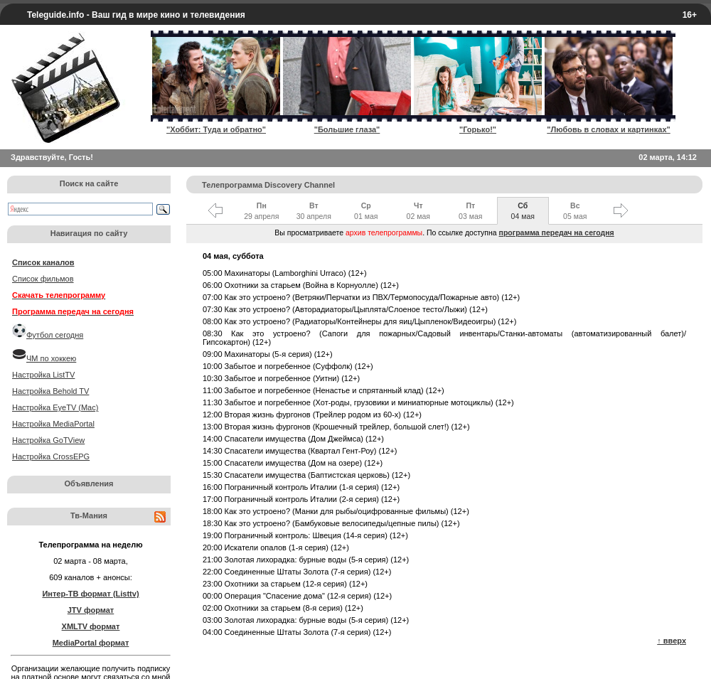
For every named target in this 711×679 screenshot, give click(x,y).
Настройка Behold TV (50, 391)
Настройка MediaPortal (53, 423)
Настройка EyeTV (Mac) (55, 407)
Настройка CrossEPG (51, 456)
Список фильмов (43, 278)
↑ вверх (671, 640)
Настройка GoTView (48, 440)
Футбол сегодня (54, 335)
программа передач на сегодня (556, 232)
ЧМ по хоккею (51, 358)
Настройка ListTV (43, 374)
